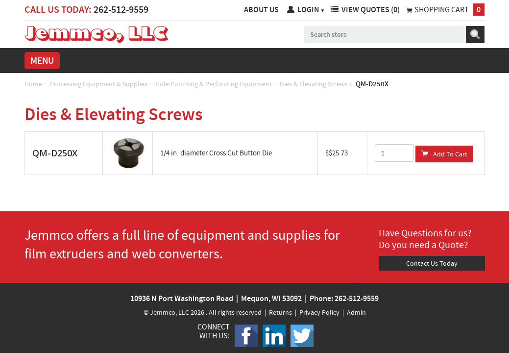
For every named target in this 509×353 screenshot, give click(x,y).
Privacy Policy (319, 312)
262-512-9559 (121, 9)
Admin (356, 312)
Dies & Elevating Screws (314, 83)
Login (311, 9)
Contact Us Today (432, 263)
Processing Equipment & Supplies (98, 83)
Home (33, 83)
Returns (280, 312)
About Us (261, 9)
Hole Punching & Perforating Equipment (213, 83)
